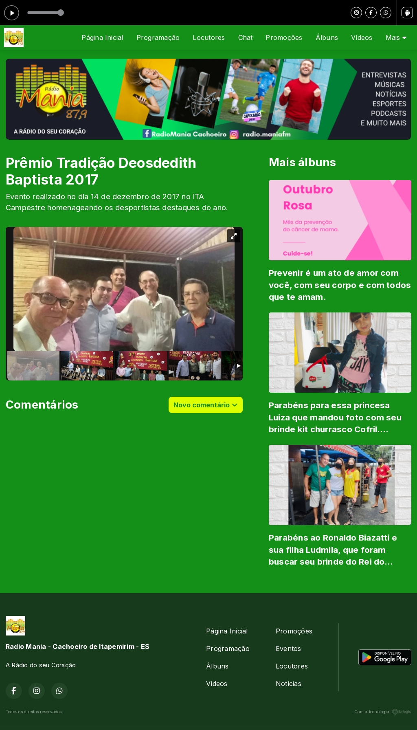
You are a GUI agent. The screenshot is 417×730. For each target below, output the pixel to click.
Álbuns (327, 37)
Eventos (288, 648)
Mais (396, 37)
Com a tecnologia (382, 712)
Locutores (209, 37)
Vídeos (361, 37)
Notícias (288, 683)
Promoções (284, 37)
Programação (158, 37)
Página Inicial (102, 37)
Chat (245, 37)
